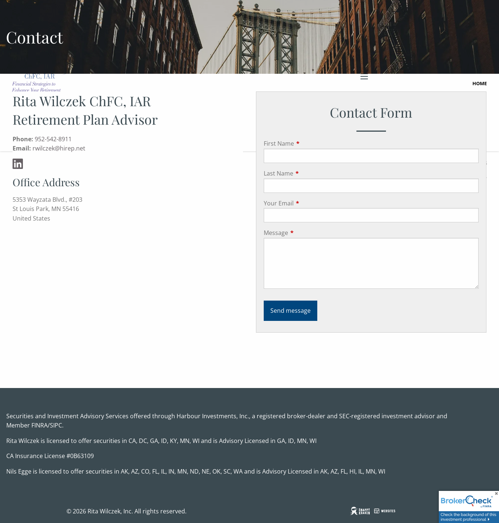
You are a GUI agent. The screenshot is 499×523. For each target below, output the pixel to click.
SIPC (56, 425)
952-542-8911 (53, 139)
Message (306, 233)
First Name (308, 143)
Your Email (308, 203)
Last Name (308, 173)
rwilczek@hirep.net (59, 148)
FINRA (39, 425)
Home (479, 83)
